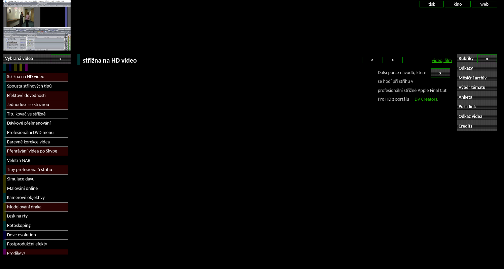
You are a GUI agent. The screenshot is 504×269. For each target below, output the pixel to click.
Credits (465, 126)
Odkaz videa (470, 116)
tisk (431, 4)
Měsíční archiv (473, 78)
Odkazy (466, 68)
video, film (442, 60)
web (484, 4)
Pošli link (467, 106)
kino (458, 4)
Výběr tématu (472, 87)
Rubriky (478, 58)
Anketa (465, 97)
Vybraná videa (37, 58)
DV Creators (426, 99)
